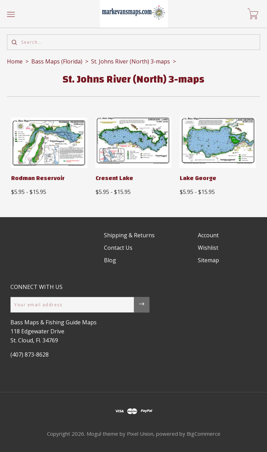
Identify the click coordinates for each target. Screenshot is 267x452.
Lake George (198, 178)
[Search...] (133, 42)
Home (15, 61)
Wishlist (208, 247)
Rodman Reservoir (38, 178)
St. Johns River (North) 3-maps (130, 61)
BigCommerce (203, 433)
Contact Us (118, 247)
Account (208, 235)
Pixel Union (140, 433)
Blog (110, 260)
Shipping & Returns (129, 235)
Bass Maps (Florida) (56, 61)
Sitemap (208, 260)
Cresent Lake (114, 178)
